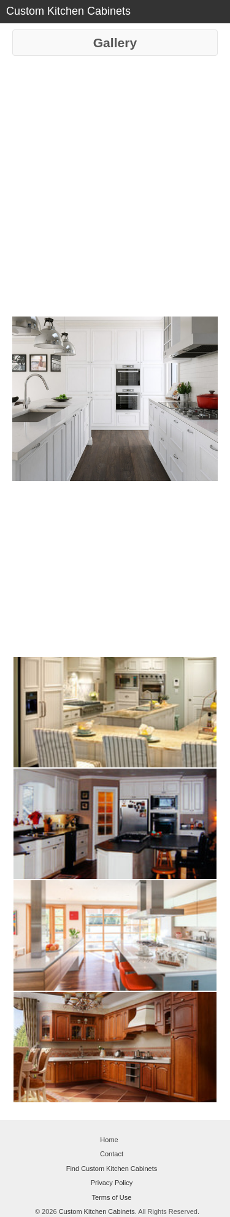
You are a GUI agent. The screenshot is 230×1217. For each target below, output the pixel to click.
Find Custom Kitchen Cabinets (112, 1168)
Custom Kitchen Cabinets (97, 1211)
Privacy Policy (111, 1182)
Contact (111, 1153)
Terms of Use (112, 1197)
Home (109, 1139)
